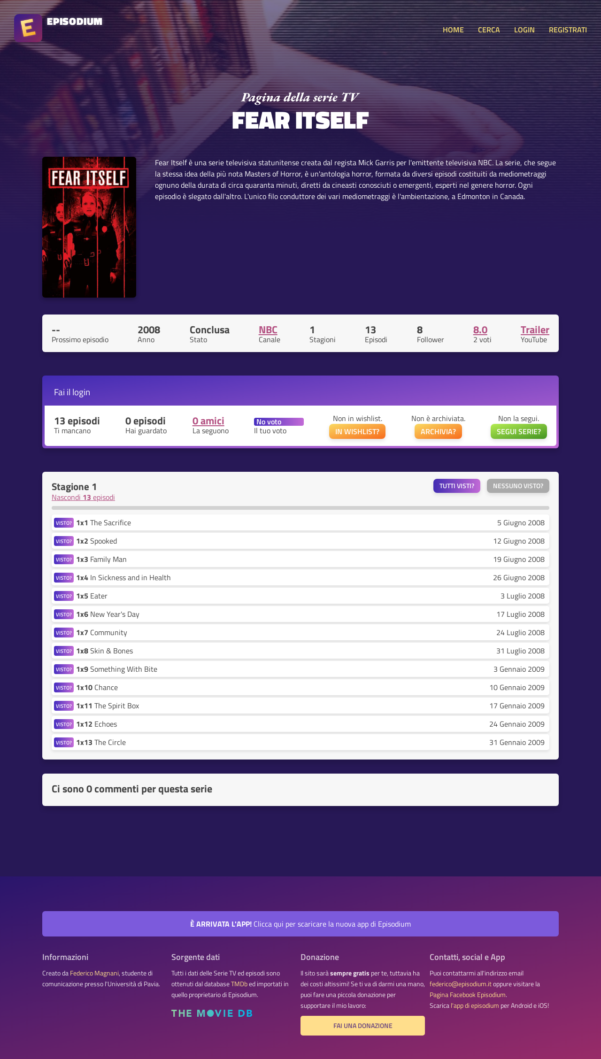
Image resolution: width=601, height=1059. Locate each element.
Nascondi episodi (83, 497)
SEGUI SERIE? (519, 431)
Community (101, 632)
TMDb (239, 984)
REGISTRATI (568, 29)
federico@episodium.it (461, 984)
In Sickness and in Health (123, 577)
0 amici (208, 421)
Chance (97, 687)
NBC (268, 330)
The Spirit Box (107, 705)
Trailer (535, 330)
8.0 (480, 330)
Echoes (96, 723)
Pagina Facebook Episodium (468, 995)
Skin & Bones (104, 650)
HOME (453, 29)
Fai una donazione (363, 1026)
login (81, 392)
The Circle (101, 742)
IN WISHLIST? (357, 431)
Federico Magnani (94, 973)
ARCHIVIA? (438, 431)
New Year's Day (107, 614)
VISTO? (64, 523)
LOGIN (524, 29)
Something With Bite (116, 669)
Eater (92, 595)
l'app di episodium (475, 1005)
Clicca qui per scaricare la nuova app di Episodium (300, 923)
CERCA (489, 29)
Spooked (96, 540)
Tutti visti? (456, 486)
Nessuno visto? (518, 486)
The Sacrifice (103, 522)
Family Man (101, 559)
